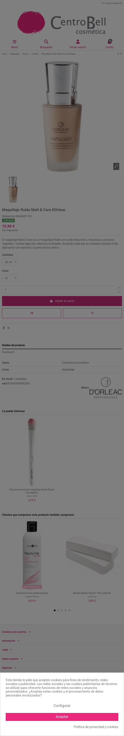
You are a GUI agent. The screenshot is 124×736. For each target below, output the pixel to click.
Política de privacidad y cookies (96, 727)
